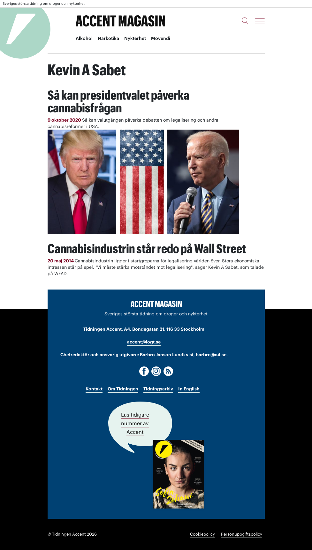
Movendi (160, 38)
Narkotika (108, 38)
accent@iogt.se (144, 342)
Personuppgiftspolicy (241, 534)
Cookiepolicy (202, 534)
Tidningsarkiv (158, 389)
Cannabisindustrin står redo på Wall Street (147, 248)
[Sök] (245, 21)
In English (189, 389)
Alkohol (84, 38)
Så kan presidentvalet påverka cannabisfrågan (119, 101)
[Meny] (260, 21)
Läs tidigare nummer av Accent (135, 423)
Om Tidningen (123, 389)
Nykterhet (135, 38)
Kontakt (94, 389)
